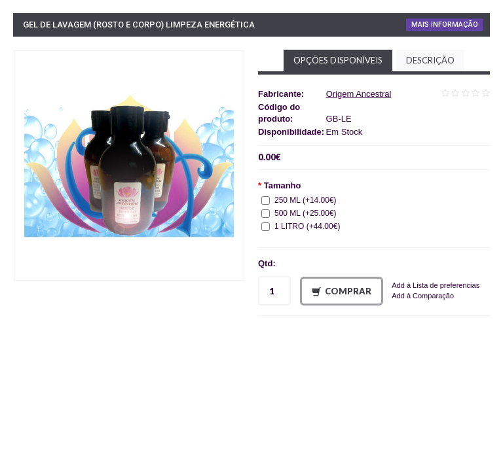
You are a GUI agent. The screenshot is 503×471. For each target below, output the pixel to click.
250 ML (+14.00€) (299, 200)
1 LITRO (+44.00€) (300, 226)
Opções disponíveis (337, 60)
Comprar (341, 291)
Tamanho (282, 185)
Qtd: (267, 263)
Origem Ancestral (359, 94)
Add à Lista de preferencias (435, 285)
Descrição (430, 60)
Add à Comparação (423, 296)
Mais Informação (444, 24)
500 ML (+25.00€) (299, 213)
